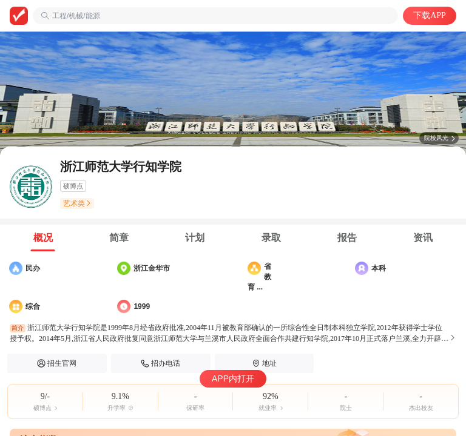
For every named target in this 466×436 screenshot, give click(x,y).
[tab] (43, 238)
